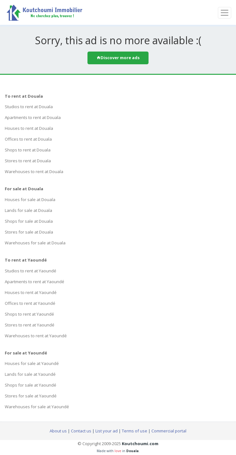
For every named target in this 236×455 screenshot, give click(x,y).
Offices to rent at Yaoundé (30, 303)
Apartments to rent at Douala (33, 117)
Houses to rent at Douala (29, 128)
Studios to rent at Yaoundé (30, 271)
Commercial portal (168, 431)
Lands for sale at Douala (28, 210)
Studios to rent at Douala (29, 106)
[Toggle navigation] (224, 12)
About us (58, 431)
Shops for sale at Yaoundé (30, 385)
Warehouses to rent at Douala (34, 171)
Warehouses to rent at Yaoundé (36, 336)
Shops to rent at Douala (28, 150)
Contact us (81, 431)
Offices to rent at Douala (28, 139)
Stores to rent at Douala (28, 161)
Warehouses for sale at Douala (35, 243)
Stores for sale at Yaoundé (31, 396)
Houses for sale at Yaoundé (32, 363)
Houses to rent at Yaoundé (31, 292)
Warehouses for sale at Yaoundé (37, 407)
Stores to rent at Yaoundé (29, 325)
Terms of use (134, 431)
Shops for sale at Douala (29, 221)
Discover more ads (118, 57)
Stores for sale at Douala (29, 232)
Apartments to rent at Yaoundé (34, 281)
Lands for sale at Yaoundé (30, 374)
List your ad (106, 431)
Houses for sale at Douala (30, 199)
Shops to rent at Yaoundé (29, 314)
